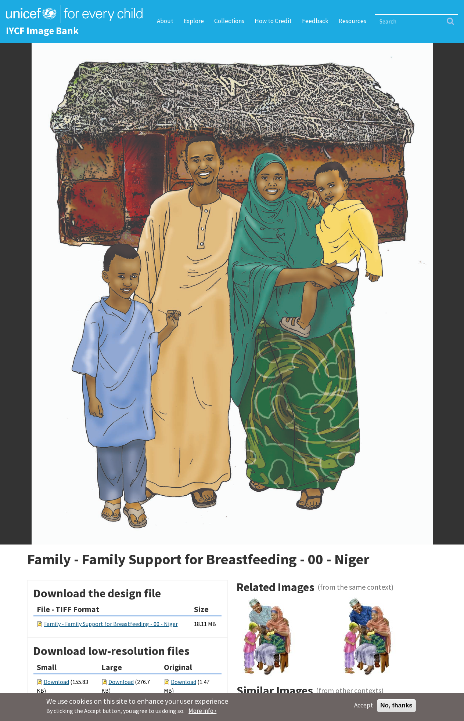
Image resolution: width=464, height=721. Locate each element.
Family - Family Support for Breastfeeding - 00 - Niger (111, 623)
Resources (352, 21)
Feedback (315, 21)
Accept (363, 708)
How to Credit (273, 21)
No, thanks (396, 707)
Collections (229, 21)
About (165, 21)
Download (56, 681)
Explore (194, 21)
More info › (202, 713)
